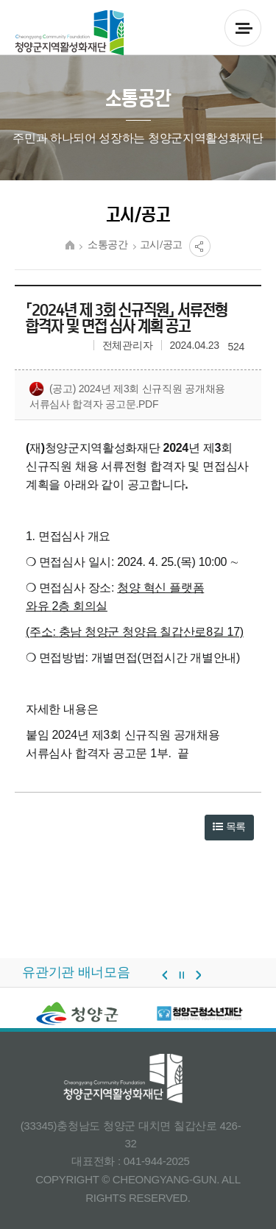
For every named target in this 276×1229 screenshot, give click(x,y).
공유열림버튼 (199, 246)
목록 (229, 826)
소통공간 (108, 244)
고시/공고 (161, 244)
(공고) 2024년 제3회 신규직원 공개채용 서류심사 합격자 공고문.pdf (127, 396)
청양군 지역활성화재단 (69, 33)
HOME (70, 245)
